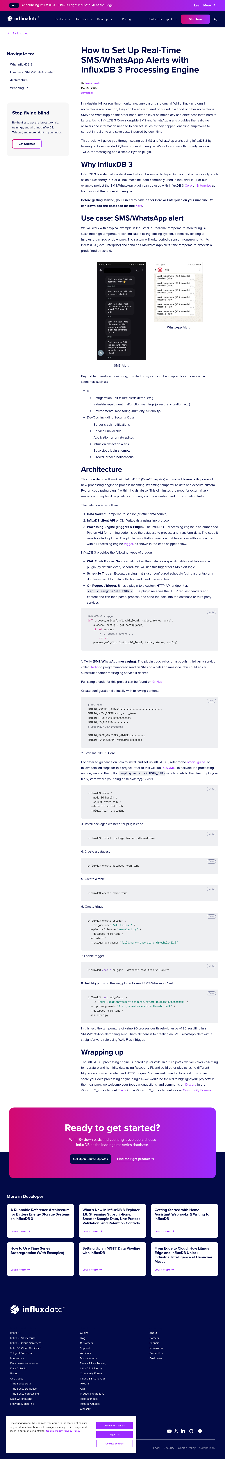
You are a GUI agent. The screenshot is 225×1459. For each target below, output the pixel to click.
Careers (154, 1338)
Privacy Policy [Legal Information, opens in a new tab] (71, 1431)
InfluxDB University (91, 1368)
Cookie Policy (187, 1448)
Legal (156, 1448)
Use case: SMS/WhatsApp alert (32, 72)
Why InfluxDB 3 (21, 64)
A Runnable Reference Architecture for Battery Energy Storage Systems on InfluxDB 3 (40, 1214)
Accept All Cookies (114, 1425)
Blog (82, 1338)
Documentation (89, 1358)
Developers (104, 19)
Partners (154, 1343)
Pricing (126, 19)
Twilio (94, 667)
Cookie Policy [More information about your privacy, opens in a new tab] (54, 1431)
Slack (122, 1090)
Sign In (169, 19)
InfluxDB (15, 1333)
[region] (71, 1434)
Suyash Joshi (92, 83)
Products (60, 19)
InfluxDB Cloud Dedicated (25, 1348)
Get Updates (27, 144)
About (153, 1333)
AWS (83, 1389)
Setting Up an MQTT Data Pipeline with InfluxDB (111, 1250)
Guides (84, 1333)
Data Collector (18, 1368)
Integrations (17, 1358)
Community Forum (91, 1373)
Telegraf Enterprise (21, 1353)
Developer (87, 93)
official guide (196, 762)
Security (169, 1448)
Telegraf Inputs (89, 1399)
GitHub (157, 681)
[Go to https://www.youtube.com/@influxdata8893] (170, 1431)
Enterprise (204, 185)
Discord (190, 1084)
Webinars (85, 1353)
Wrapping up (19, 88)
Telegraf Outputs (90, 1404)
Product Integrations (92, 1394)
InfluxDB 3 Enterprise (22, 1338)
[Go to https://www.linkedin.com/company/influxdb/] (183, 1431)
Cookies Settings (115, 1443)
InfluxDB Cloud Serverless (25, 1343)
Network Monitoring (22, 1404)
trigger (128, 543)
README (168, 767)
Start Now (195, 19)
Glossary (85, 1409)
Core (188, 185)
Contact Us (155, 19)
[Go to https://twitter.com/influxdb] (176, 1431)
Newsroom (156, 1348)
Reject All (114, 1434)
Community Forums (197, 1090)
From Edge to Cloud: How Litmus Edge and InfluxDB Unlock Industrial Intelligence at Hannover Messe (183, 1255)
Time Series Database (23, 1389)
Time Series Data (20, 1384)
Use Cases (81, 19)
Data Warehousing (21, 1399)
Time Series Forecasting (24, 1394)
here (139, 205)
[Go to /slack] (200, 1431)
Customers (86, 1343)
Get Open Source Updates (90, 1159)
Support (85, 1348)
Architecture (19, 80)
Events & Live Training (93, 1363)
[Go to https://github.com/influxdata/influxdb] (191, 1431)
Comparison (207, 1448)
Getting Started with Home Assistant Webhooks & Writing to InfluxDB (182, 1214)
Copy (211, 612)
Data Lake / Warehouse (24, 1363)
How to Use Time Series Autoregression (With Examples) (37, 1250)
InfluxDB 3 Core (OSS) (93, 1379)
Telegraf (85, 1384)
